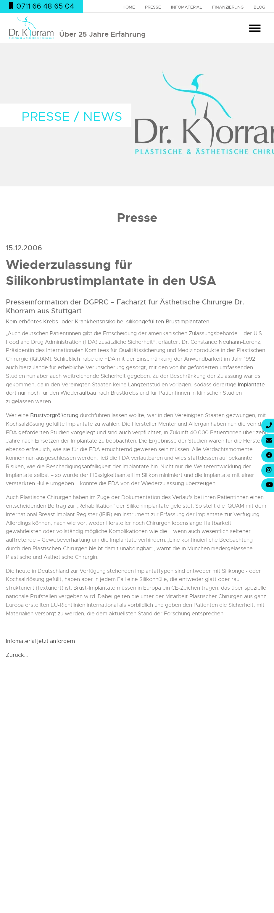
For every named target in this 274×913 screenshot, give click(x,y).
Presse (153, 7)
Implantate (251, 384)
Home (129, 7)
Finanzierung (228, 7)
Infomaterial (186, 7)
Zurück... (17, 655)
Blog (259, 7)
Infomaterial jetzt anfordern (40, 641)
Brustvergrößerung (54, 415)
